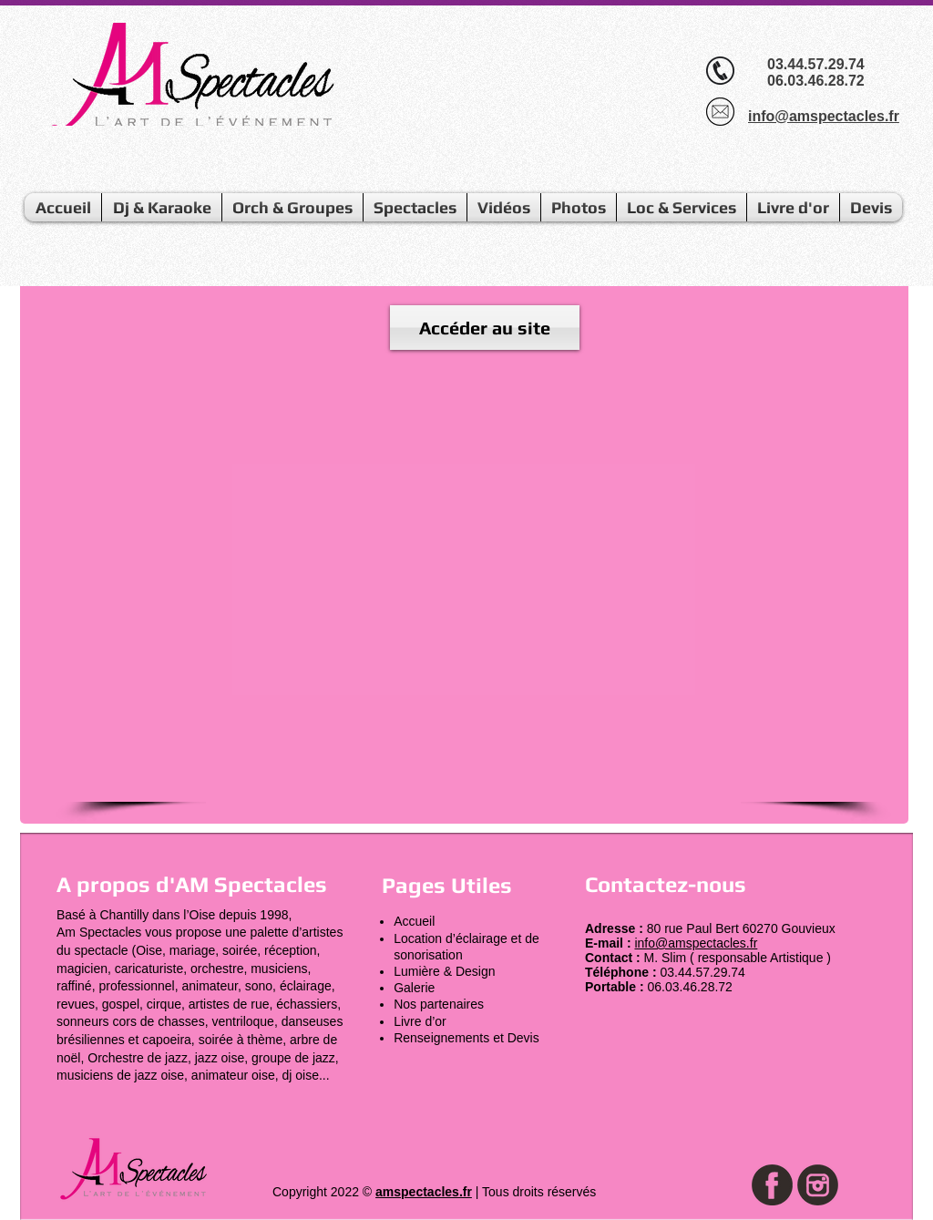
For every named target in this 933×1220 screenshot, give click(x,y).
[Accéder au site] (484, 327)
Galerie (414, 987)
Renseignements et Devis (466, 1037)
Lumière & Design (444, 971)
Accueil (414, 921)
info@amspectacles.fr (695, 943)
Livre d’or (420, 1021)
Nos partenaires (439, 1004)
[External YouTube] (473, 583)
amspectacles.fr (423, 1191)
